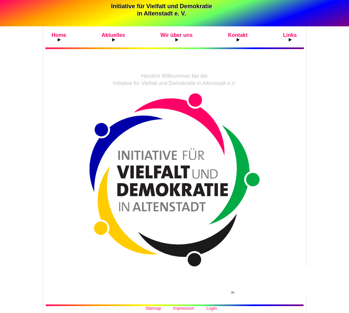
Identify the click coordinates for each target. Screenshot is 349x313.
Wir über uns (176, 35)
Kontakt (238, 35)
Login (211, 308)
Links (290, 35)
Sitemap (153, 308)
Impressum (183, 308)
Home (59, 35)
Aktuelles (113, 35)
